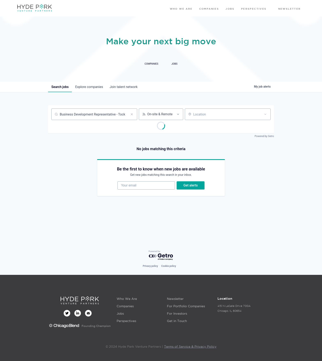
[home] (34, 8)
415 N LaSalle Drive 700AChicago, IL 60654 (234, 308)
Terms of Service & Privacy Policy (190, 346)
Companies (125, 306)
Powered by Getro (264, 136)
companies (89, 87)
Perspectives (126, 321)
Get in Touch (177, 321)
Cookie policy (168, 266)
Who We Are (127, 298)
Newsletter (175, 298)
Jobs (120, 313)
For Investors (177, 313)
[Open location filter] (265, 114)
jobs (60, 87)
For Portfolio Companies (186, 306)
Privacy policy (150, 266)
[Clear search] (131, 114)
